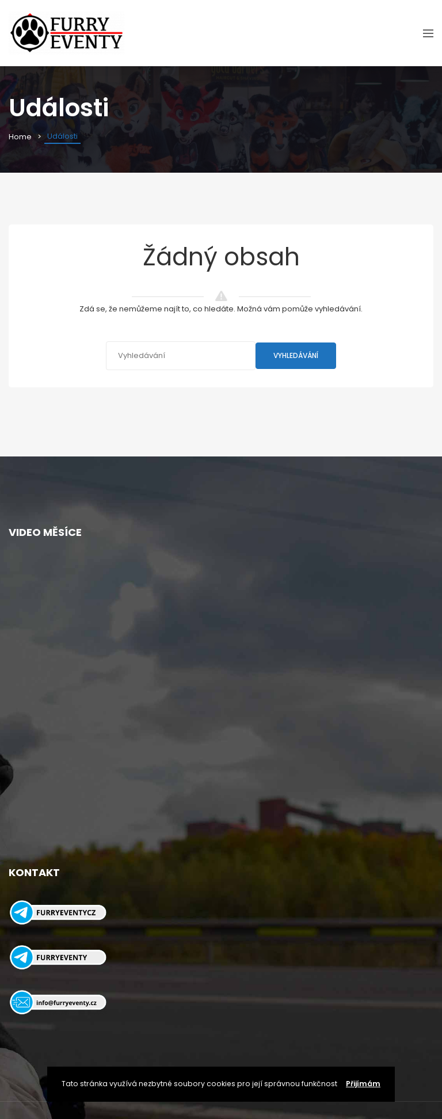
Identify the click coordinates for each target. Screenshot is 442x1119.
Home (20, 136)
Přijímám (363, 1083)
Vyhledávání (295, 355)
